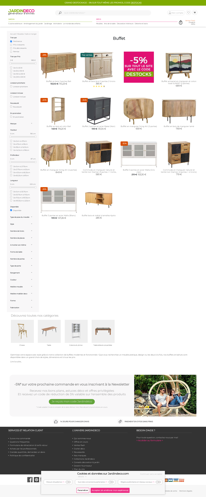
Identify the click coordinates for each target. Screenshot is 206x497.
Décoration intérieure (125, 24)
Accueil (13, 34)
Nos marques (80, 455)
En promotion (17, 117)
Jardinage (48, 24)
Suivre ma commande (20, 438)
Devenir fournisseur (83, 466)
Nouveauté (16, 107)
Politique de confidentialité (22, 455)
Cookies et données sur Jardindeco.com (103, 473)
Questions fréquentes (20, 442)
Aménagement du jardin (33, 24)
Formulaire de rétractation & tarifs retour (29, 445)
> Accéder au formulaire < (149, 440)
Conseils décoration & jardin (86, 462)
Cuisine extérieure (15, 24)
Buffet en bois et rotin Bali (59, 126)
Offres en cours (81, 442)
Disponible (15, 210)
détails (82, 476)
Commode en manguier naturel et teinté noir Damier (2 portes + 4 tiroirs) (179, 171)
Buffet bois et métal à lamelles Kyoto (99, 215)
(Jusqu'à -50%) (190, 22)
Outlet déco (79, 448)
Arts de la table (110, 24)
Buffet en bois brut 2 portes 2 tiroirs (98, 81)
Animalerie (57, 24)
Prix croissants (19, 45)
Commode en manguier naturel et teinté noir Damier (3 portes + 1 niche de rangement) (99, 172)
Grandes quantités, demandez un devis (27, 452)
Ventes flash (79, 445)
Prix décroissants (20, 48)
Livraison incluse (18, 97)
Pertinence (17, 41)
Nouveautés (79, 452)
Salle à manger (31, 34)
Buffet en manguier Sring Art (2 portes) (139, 126)
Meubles (99, 24)
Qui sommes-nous (82, 438)
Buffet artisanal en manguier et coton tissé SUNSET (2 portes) (178, 82)
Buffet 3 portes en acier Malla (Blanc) (59, 215)
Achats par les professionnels (23, 448)
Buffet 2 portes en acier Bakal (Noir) (98, 126)
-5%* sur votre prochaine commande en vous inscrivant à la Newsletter (71, 384)
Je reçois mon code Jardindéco (72, 401)
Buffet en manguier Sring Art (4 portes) (58, 170)
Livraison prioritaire (19, 86)
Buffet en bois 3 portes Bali (58, 81)
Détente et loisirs (141, 24)
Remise (16, 52)
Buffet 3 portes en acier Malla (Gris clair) (139, 171)
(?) (63, 482)
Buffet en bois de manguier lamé (179, 126)
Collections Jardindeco (84, 459)
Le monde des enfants (71, 24)
